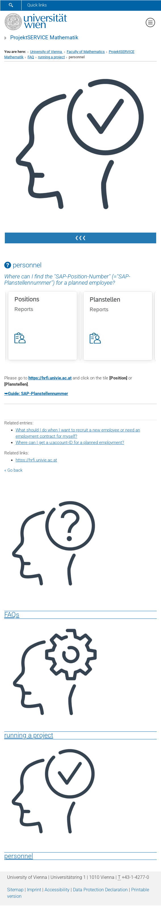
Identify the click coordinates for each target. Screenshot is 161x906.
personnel (18, 856)
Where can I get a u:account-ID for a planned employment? (70, 442)
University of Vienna (46, 52)
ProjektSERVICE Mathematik (44, 38)
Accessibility (57, 889)
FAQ (31, 57)
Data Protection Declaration (100, 889)
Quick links (37, 5)
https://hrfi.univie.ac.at (50, 378)
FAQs (11, 615)
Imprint (34, 889)
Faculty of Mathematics (86, 52)
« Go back (13, 470)
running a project (51, 57)
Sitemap (15, 889)
